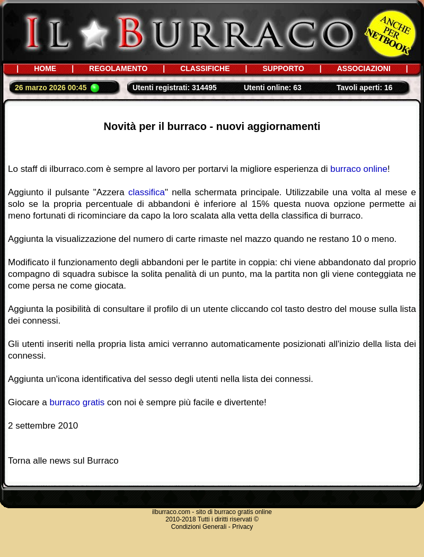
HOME (45, 68)
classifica (146, 192)
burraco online (358, 169)
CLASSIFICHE (204, 68)
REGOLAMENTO (118, 68)
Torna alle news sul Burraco (63, 461)
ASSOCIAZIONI (364, 68)
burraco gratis (76, 402)
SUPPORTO (283, 68)
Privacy (242, 526)
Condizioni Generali (199, 526)
